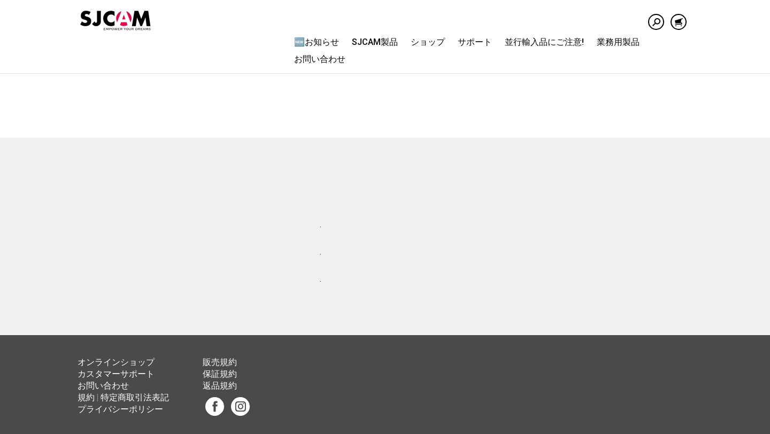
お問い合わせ (319, 59)
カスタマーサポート (116, 374)
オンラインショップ (116, 362)
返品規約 (220, 386)
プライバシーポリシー (120, 409)
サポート (475, 42)
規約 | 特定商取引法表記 (123, 397)
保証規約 (220, 374)
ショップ (428, 42)
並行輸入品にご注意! (544, 42)
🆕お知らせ (316, 42)
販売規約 (220, 362)
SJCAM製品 (375, 42)
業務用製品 (618, 42)
